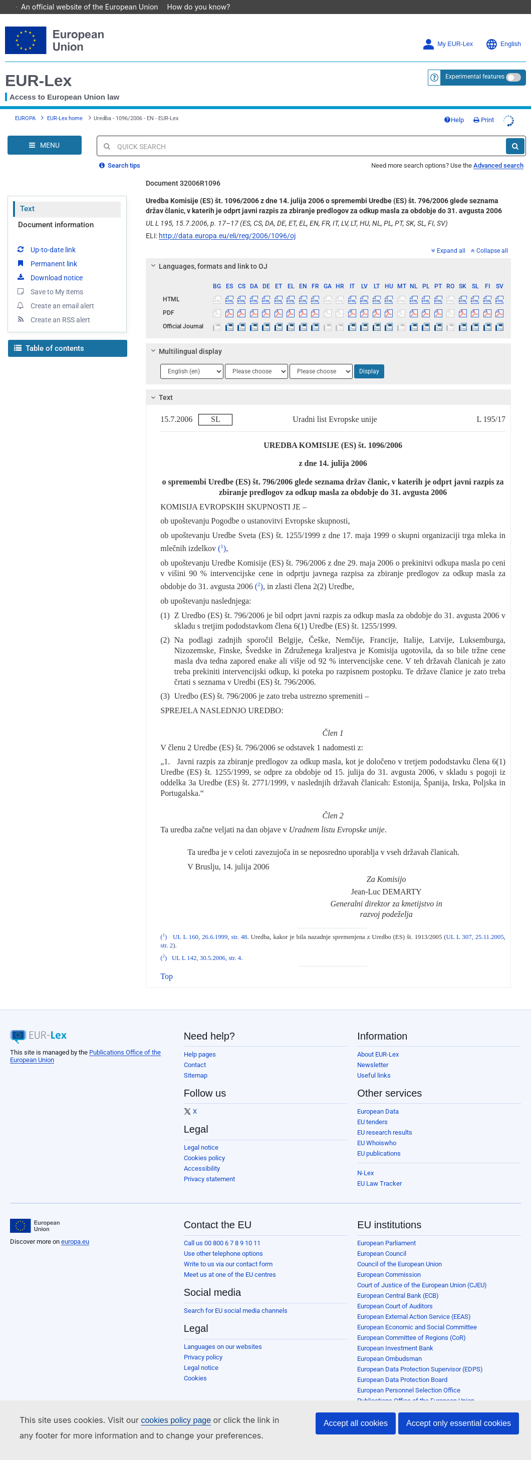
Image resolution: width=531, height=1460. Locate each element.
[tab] (328, 252)
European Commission (389, 1260)
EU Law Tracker (379, 1169)
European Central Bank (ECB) (398, 1281)
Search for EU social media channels (236, 1296)
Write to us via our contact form (228, 1250)
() (222, 534)
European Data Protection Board (402, 1365)
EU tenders (372, 1108)
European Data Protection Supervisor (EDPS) (420, 1355)
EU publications (379, 1139)
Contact (195, 1051)
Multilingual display (185, 337)
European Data (378, 1097)
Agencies (370, 1397)
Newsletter (372, 1051)
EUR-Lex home (65, 104)
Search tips (119, 151)
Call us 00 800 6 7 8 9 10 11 (222, 1229)
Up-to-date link (46, 235)
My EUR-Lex (447, 30)
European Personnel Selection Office (408, 1376)
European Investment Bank (395, 1334)
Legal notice (201, 1133)
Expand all (448, 236)
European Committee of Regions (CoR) (411, 1323)
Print (483, 106)
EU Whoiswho (376, 1129)
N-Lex (365, 1159)
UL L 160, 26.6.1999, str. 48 (210, 922)
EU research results (384, 1118)
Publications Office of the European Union (415, 1386)
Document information (56, 210)
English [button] (503, 30)
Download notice (49, 263)
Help (454, 106)
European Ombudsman (389, 1344)
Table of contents (49, 334)
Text (27, 194)
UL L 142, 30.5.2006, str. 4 (206, 943)
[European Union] (35, 1212)
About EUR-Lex (378, 1040)
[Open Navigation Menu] (45, 131)
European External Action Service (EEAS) (414, 1302)
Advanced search (498, 151)
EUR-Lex (38, 67)
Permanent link (46, 249)
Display (369, 357)
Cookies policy (204, 1144)
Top (166, 962)
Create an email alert (55, 291)
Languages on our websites (223, 1332)
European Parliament (386, 1229)
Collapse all (489, 236)
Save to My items (49, 277)
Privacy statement (209, 1165)
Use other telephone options (223, 1239)
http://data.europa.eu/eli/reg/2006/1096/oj (227, 222)
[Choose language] (191, 357)
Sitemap (195, 1061)
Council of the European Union (399, 1250)
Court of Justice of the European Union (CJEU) (422, 1271)
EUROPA (25, 104)
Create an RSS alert (53, 305)
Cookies (195, 1364)
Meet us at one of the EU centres (230, 1260)
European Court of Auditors (395, 1292)
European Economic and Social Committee (417, 1313)
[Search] (515, 132)
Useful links (374, 1061)
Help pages (200, 1040)
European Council (381, 1239)
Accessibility (202, 1154)
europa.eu (75, 1227)
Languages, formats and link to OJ (208, 252)
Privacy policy (203, 1343)
